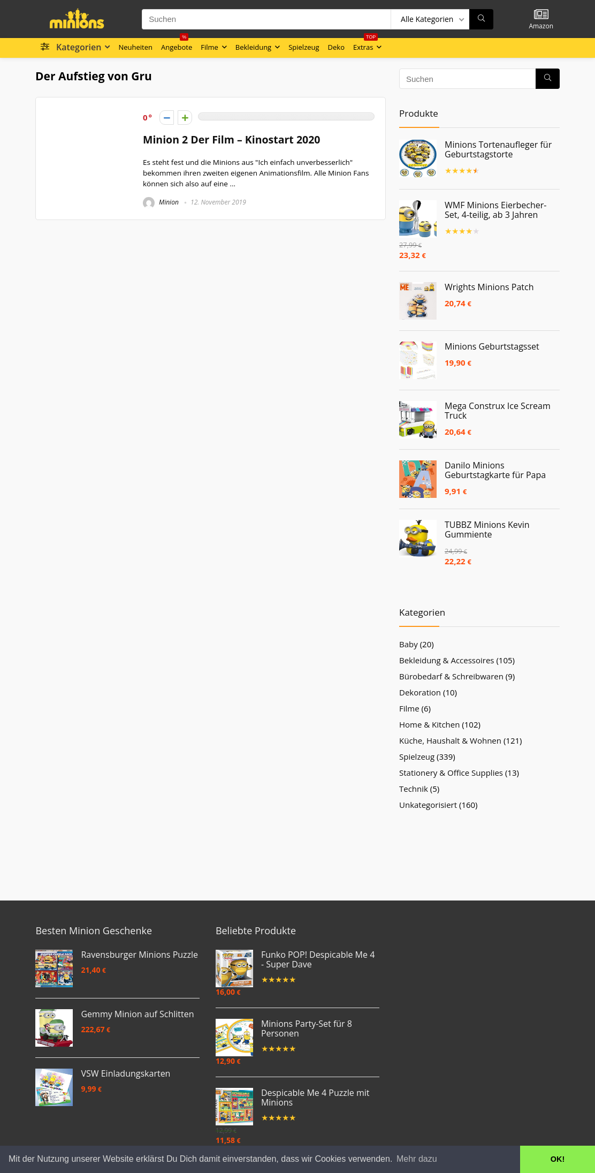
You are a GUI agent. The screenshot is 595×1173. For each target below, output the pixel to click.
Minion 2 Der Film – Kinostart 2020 (232, 139)
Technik (413, 788)
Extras (365, 45)
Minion (161, 202)
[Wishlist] (541, 15)
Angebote (176, 45)
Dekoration (420, 692)
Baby (408, 644)
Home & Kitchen (429, 724)
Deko (336, 47)
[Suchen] (481, 19)
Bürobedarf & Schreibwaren (451, 676)
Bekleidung (253, 47)
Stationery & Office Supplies (451, 772)
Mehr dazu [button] (416, 1158)
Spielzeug (303, 47)
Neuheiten (135, 47)
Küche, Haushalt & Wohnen (450, 740)
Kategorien (78, 47)
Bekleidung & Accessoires (446, 660)
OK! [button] (558, 1159)
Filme (209, 47)
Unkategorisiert (428, 804)
